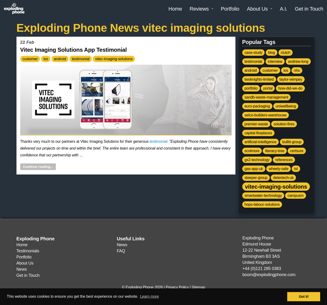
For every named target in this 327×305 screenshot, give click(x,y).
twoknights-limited (259, 79)
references (284, 160)
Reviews (199, 9)
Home (175, 9)
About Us (257, 9)
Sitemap (198, 287)
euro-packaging (257, 106)
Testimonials (27, 251)
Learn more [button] (149, 296)
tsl (296, 169)
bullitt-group (292, 142)
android (60, 59)
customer (30, 59)
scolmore (252, 151)
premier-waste (256, 124)
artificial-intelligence (261, 142)
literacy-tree (274, 151)
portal (267, 88)
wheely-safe (278, 169)
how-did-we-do (290, 88)
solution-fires (284, 124)
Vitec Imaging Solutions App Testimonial (73, 50)
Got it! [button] (304, 296)
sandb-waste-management (266, 97)
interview (275, 61)
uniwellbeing (286, 106)
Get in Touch (309, 9)
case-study (253, 53)
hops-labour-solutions (262, 204)
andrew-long (298, 61)
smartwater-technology (263, 196)
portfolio (251, 88)
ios (45, 59)
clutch (286, 53)
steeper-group (256, 178)
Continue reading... (38, 167)
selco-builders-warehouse (266, 115)
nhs (297, 70)
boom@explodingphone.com (268, 274)
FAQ (121, 251)
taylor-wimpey (290, 79)
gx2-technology (257, 160)
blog (271, 53)
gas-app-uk (254, 169)
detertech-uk (283, 178)
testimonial (80, 59)
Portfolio (230, 9)
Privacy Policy (177, 287)
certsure (296, 151)
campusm (295, 196)
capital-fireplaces (258, 133)
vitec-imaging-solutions (114, 59)
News (21, 269)
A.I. (283, 9)
